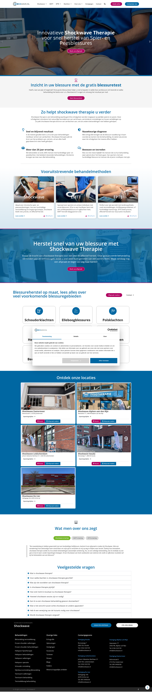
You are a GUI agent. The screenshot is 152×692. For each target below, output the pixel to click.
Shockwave (21, 626)
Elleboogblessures (76, 320)
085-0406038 (85, 680)
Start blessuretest (76, 98)
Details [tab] (76, 336)
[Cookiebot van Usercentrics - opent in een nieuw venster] (109, 330)
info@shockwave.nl (84, 651)
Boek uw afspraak (76, 51)
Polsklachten (113, 320)
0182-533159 (85, 648)
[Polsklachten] (113, 311)
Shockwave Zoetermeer (33, 412)
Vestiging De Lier (84, 673)
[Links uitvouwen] (147, 687)
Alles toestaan (104, 360)
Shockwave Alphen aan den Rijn (93, 412)
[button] (2, 41)
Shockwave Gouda (86, 454)
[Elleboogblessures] (76, 311)
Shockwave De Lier (31, 496)
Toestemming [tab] (47, 336)
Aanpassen (76, 360)
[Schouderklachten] (39, 311)
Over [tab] (105, 336)
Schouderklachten (39, 320)
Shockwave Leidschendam (34, 454)
